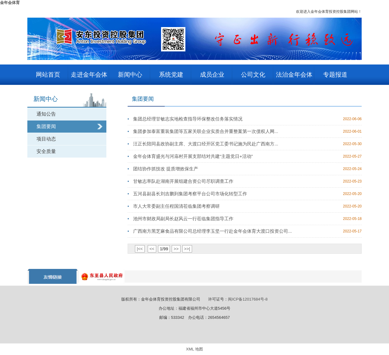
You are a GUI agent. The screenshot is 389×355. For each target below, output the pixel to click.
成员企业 (212, 74)
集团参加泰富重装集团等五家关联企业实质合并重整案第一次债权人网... (205, 131)
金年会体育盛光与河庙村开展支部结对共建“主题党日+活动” (193, 156)
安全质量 (46, 151)
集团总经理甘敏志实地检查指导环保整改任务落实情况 (188, 118)
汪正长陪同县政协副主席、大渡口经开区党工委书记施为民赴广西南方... (205, 143)
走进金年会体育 (89, 78)
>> (176, 248)
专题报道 (335, 74)
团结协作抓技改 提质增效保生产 (165, 168)
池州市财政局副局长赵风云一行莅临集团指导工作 (183, 218)
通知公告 (46, 114)
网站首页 (48, 74)
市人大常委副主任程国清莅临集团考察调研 (176, 206)
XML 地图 (194, 349)
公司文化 (253, 74)
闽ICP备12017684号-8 (247, 299)
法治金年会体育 (294, 78)
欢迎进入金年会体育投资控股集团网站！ (329, 11)
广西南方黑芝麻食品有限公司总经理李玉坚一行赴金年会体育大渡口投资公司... (212, 231)
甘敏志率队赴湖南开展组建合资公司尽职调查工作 (183, 181)
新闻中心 (130, 74)
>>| (187, 248)
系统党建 (171, 74)
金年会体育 (10, 2)
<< (152, 248)
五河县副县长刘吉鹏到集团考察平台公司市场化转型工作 (190, 193)
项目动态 (46, 138)
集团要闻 (46, 126)
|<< (140, 248)
